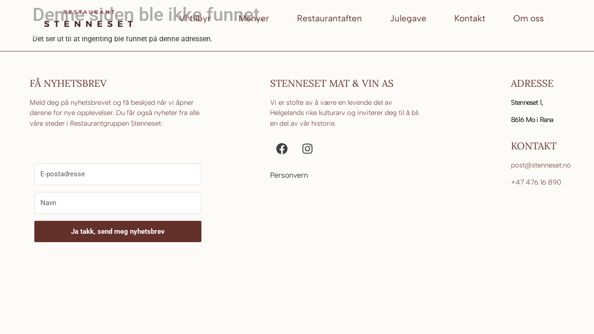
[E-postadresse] (117, 174)
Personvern (289, 175)
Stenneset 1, (527, 102)
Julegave (408, 18)
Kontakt (469, 18)
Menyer (254, 18)
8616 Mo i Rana (532, 120)
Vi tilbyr (195, 18)
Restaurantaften (329, 18)
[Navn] (117, 203)
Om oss (528, 18)
